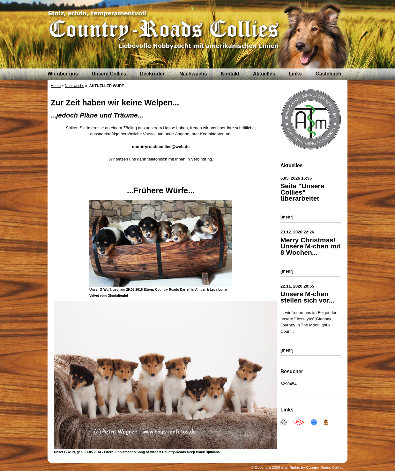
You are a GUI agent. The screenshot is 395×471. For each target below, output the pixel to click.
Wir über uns (63, 73)
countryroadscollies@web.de (161, 146)
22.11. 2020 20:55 (297, 286)
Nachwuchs (193, 73)
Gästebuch (328, 73)
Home (56, 85)
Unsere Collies (109, 73)
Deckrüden (153, 73)
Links (295, 73)
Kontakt (230, 73)
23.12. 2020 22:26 (297, 232)
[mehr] (286, 217)
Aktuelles (264, 73)
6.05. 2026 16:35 (296, 178)
